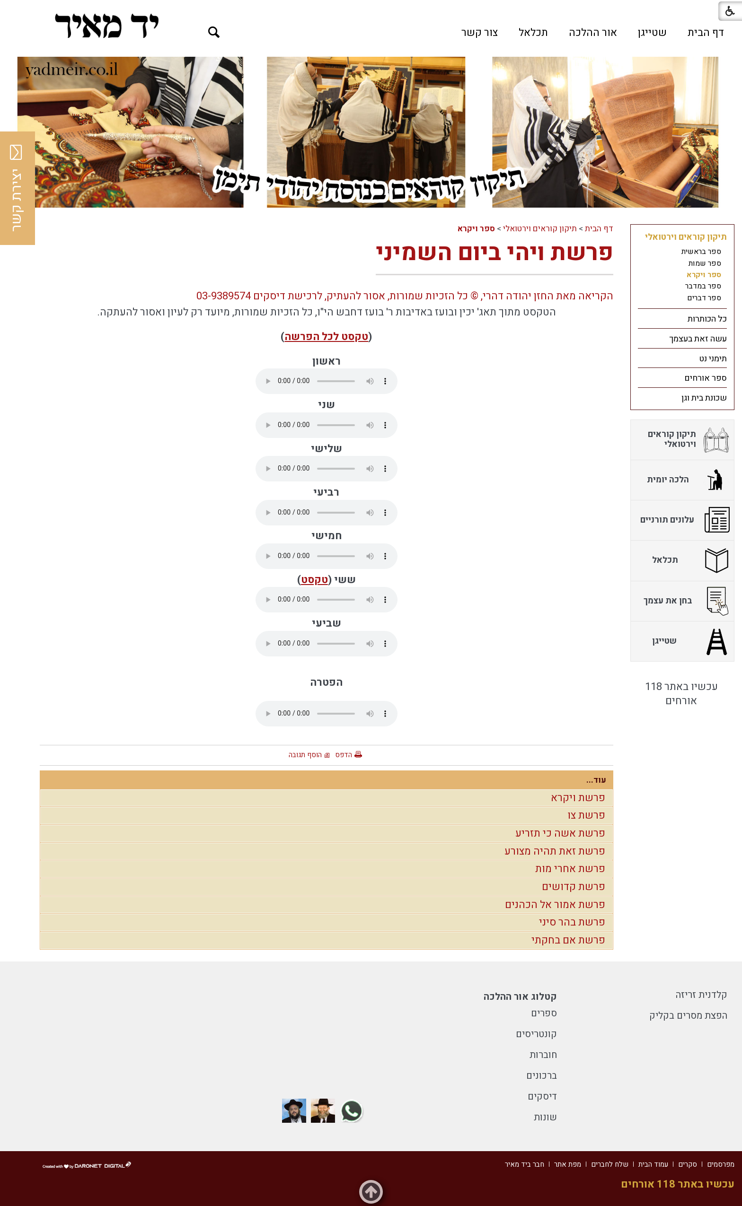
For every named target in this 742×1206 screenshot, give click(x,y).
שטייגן (652, 32)
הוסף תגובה (305, 755)
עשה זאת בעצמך (698, 338)
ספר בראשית (701, 251)
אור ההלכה (593, 32)
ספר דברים (704, 298)
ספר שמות (705, 263)
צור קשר (479, 32)
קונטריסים (536, 1034)
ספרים (544, 1013)
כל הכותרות (707, 319)
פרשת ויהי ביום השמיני (494, 253)
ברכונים (541, 1076)
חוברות (543, 1055)
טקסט (314, 579)
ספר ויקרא (476, 229)
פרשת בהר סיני (572, 922)
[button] (214, 32)
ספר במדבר (703, 286)
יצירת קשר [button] (16, 188)
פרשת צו (586, 815)
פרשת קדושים (573, 886)
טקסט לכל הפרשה (326, 336)
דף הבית (706, 32)
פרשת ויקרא (578, 797)
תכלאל (533, 32)
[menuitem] (705, 32)
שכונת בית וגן (704, 398)
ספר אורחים (705, 378)
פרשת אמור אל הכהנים (555, 904)
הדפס (343, 755)
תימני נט (713, 358)
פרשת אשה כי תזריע (560, 833)
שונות (545, 1117)
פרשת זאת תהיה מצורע (554, 851)
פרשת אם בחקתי (568, 940)
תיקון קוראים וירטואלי (540, 229)
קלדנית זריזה (701, 995)
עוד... (596, 780)
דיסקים (542, 1096)
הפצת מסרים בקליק (688, 1015)
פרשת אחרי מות (570, 868)
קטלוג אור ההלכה (520, 997)
